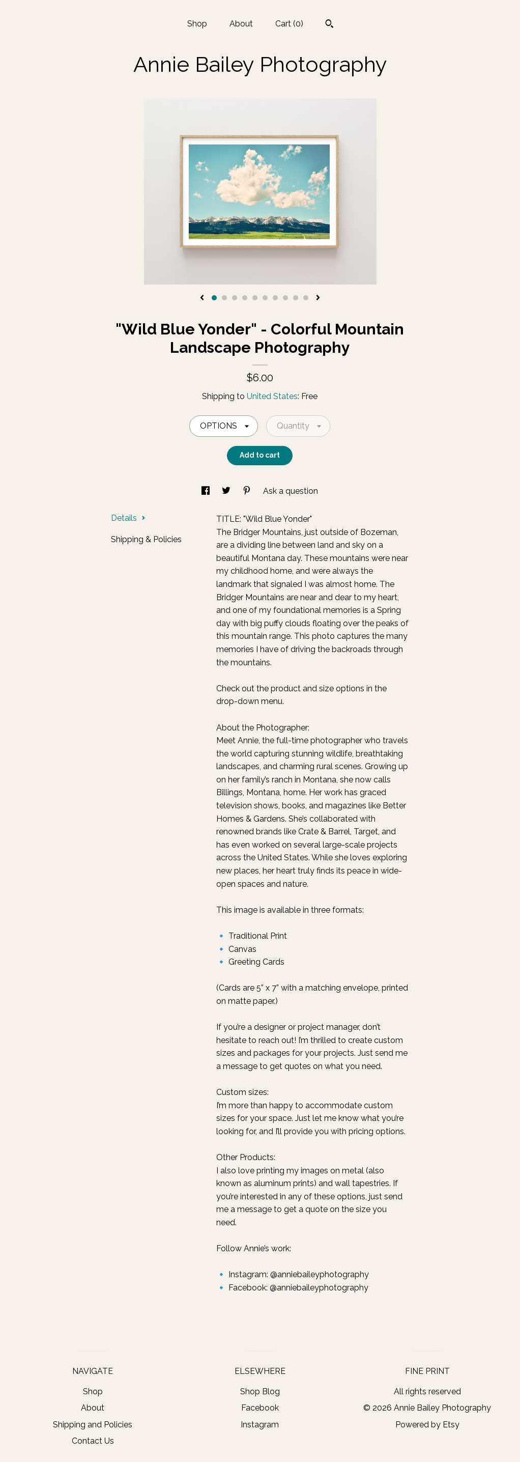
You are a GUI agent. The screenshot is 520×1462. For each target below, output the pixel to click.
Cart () (289, 24)
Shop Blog (260, 1391)
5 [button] (254, 297)
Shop (197, 24)
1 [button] (214, 297)
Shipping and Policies (92, 1424)
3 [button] (234, 297)
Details (128, 518)
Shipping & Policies (146, 539)
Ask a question (290, 491)
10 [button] (305, 297)
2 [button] (224, 297)
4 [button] (244, 297)
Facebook (260, 1408)
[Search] (329, 25)
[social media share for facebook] (206, 491)
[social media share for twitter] (227, 491)
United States (272, 396)
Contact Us (93, 1441)
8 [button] (285, 297)
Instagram (260, 1424)
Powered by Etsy (427, 1424)
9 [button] (295, 297)
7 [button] (275, 297)
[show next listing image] (318, 298)
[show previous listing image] (202, 298)
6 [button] (265, 297)
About (241, 24)
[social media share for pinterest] (248, 491)
